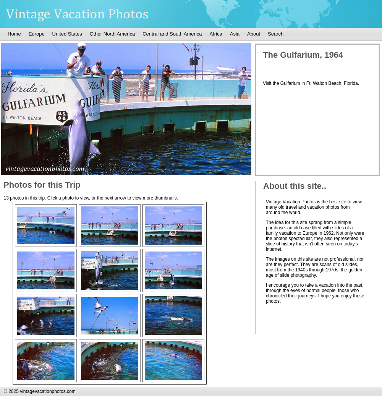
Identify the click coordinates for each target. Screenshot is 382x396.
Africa (216, 34)
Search (275, 34)
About (253, 34)
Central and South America (172, 34)
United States (67, 34)
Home (14, 34)
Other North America (112, 34)
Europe (37, 34)
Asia (235, 34)
